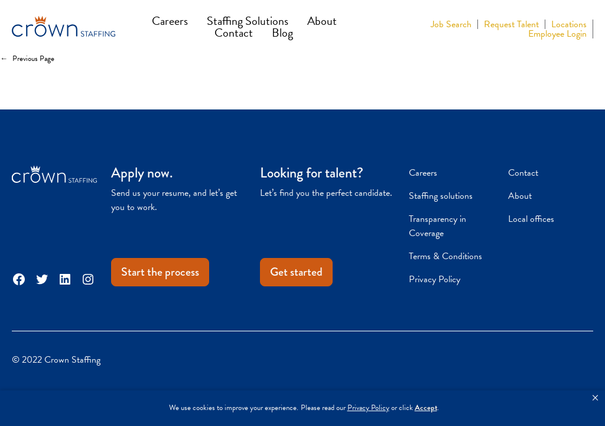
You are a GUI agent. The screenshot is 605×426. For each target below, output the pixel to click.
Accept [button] (426, 408)
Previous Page (27, 59)
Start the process (160, 271)
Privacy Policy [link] (368, 408)
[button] (595, 398)
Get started (296, 271)
